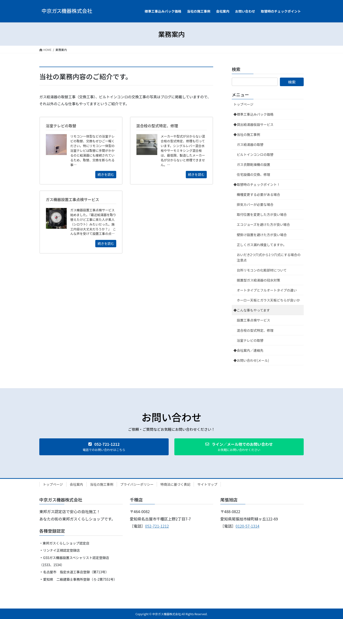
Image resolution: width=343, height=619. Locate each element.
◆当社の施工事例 (246, 134)
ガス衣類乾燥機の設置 (253, 164)
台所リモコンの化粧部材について (262, 270)
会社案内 (76, 484)
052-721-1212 (157, 526)
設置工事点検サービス (253, 320)
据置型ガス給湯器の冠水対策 (258, 280)
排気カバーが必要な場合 (255, 204)
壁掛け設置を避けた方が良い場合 (262, 234)
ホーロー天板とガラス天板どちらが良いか (268, 300)
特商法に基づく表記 (175, 484)
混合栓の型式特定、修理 (255, 330)
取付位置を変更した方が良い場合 (262, 214)
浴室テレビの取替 (250, 340)
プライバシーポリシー (137, 484)
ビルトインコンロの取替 (255, 154)
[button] (104, 446)
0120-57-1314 (247, 526)
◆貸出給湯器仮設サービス (253, 124)
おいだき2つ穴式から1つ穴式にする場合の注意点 (269, 257)
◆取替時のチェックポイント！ (256, 184)
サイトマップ (207, 484)
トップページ (243, 104)
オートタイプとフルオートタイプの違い (267, 290)
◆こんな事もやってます (251, 310)
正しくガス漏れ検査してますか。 (262, 244)
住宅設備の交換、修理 (253, 174)
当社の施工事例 (101, 484)
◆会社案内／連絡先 (248, 350)
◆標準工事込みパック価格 (253, 114)
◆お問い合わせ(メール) (251, 360)
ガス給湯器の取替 (250, 144)
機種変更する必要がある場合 (258, 194)
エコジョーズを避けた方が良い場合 (263, 224)
